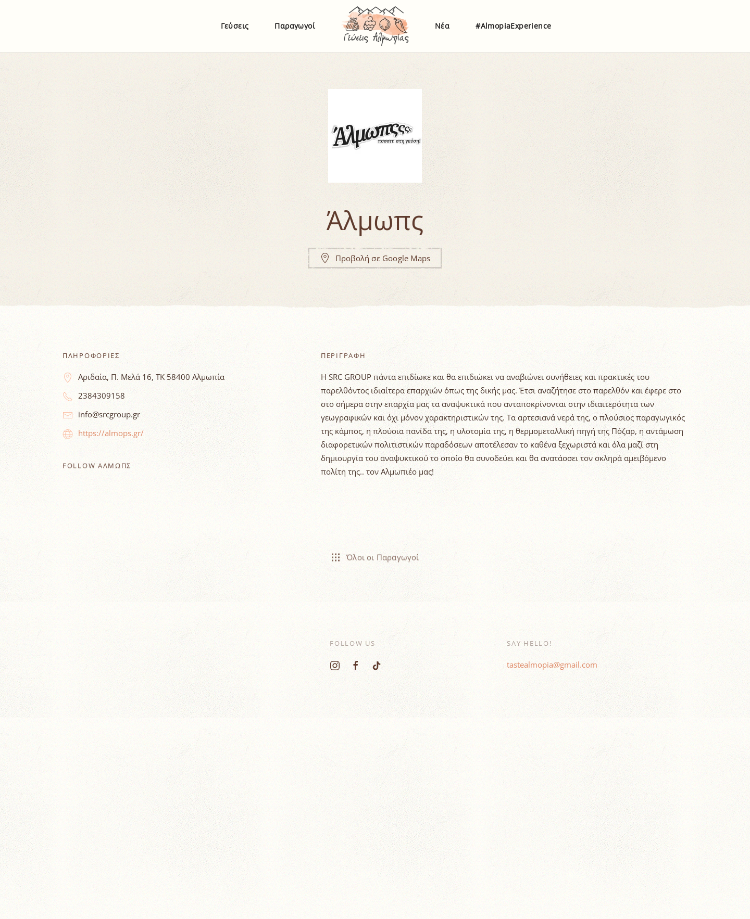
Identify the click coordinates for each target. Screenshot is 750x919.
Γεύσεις (235, 26)
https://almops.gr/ (111, 433)
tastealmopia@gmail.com (552, 664)
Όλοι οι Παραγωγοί (375, 554)
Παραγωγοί (294, 26)
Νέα (442, 26)
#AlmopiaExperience (513, 26)
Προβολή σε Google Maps (375, 258)
